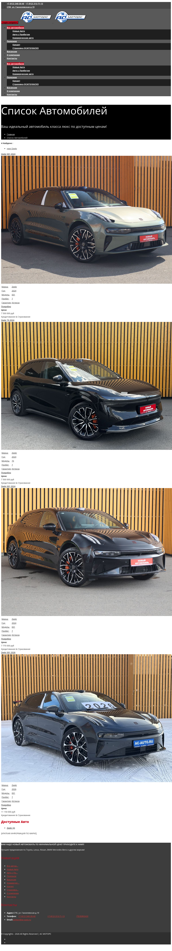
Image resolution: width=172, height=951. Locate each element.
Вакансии (12, 51)
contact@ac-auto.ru (22, 919)
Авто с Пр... (12, 872)
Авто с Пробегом (21, 34)
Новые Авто (19, 31)
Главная (11, 134)
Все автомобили (15, 27)
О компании (13, 55)
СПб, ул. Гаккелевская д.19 (20, 7)
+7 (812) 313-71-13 (34, 3)
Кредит (16, 44)
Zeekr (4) (11, 828)
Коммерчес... (13, 883)
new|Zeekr (12, 148)
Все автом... (12, 866)
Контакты (12, 58)
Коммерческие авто (23, 38)
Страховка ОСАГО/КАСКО (26, 48)
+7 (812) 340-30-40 (15, 3)
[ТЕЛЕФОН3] (82, 916)
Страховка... (13, 889)
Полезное (12, 41)
